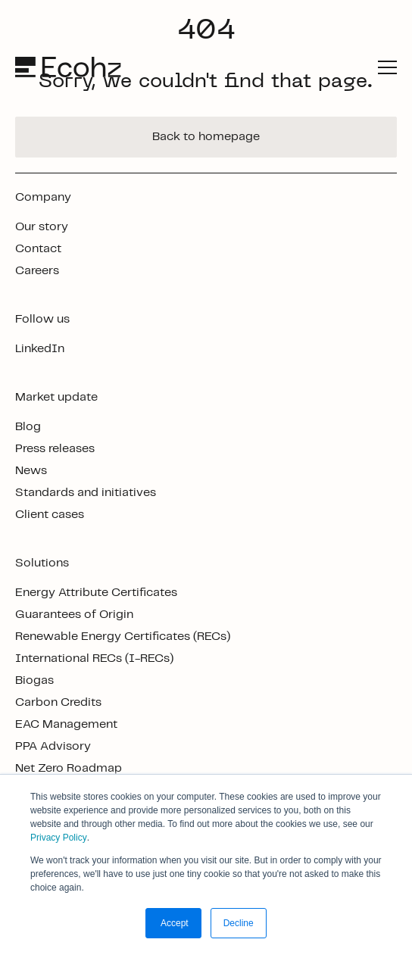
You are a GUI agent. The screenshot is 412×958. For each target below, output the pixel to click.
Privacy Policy (58, 837)
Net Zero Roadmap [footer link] (68, 768)
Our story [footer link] (41, 226)
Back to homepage (206, 136)
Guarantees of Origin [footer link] (74, 614)
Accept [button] (173, 923)
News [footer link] (31, 470)
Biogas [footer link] (34, 680)
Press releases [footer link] (55, 448)
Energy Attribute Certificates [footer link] (96, 592)
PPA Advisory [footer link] (53, 746)
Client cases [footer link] (49, 514)
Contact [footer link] (38, 248)
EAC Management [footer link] (66, 724)
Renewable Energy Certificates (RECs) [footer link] (122, 636)
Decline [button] (238, 923)
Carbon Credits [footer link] (58, 702)
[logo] (69, 67)
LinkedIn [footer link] (39, 348)
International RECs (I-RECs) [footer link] (94, 658)
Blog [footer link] (28, 426)
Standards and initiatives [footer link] (85, 492)
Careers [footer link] (37, 270)
